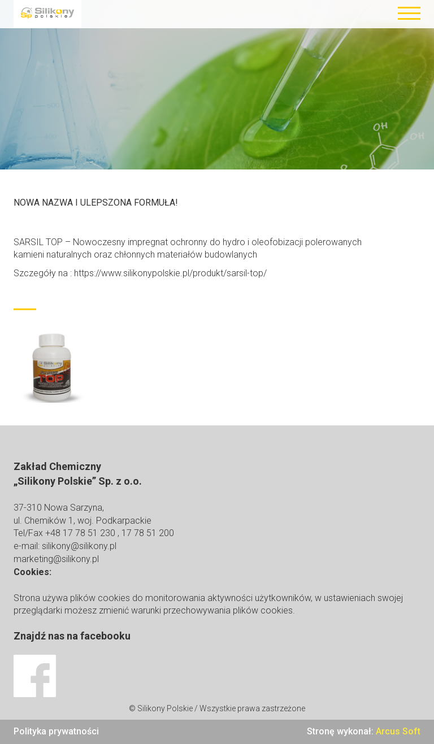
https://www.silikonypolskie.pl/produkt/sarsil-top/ (170, 273)
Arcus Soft (398, 731)
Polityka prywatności (56, 731)
